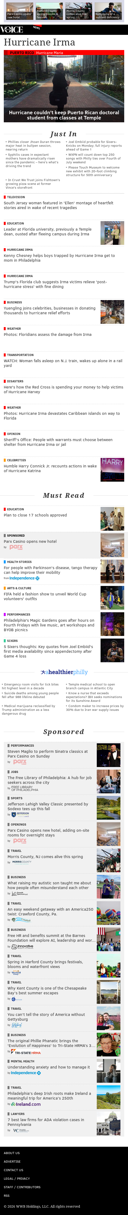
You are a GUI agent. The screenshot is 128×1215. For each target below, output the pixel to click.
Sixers (12, 641)
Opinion (13, 434)
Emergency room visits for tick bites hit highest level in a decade (30, 686)
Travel (16, 851)
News (36, 27)
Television (16, 197)
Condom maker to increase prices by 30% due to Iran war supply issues (95, 707)
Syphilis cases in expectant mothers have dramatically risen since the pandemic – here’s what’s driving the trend (32, 160)
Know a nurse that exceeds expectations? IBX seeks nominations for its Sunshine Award (94, 697)
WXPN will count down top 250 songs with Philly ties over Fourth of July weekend (93, 158)
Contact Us (13, 1170)
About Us (12, 1153)
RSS (6, 1195)
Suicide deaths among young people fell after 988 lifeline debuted (30, 695)
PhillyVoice (11, 29)
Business (14, 302)
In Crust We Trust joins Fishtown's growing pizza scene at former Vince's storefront (33, 184)
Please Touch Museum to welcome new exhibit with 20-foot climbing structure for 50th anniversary (92, 171)
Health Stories (19, 562)
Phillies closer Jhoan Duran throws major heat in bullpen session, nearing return (33, 145)
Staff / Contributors (22, 1187)
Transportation (20, 355)
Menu (120, 29)
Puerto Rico (22, 52)
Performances (18, 614)
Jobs (14, 772)
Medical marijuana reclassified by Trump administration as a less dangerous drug (28, 709)
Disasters (15, 381)
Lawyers (18, 1114)
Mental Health (22, 1061)
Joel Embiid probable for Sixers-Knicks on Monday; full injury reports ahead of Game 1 (94, 145)
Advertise (12, 1161)
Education (15, 223)
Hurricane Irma (20, 249)
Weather (14, 328)
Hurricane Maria (49, 52)
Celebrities (16, 460)
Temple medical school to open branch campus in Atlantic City (90, 686)
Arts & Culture (19, 588)
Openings (18, 824)
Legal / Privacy (17, 1178)
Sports (16, 798)
